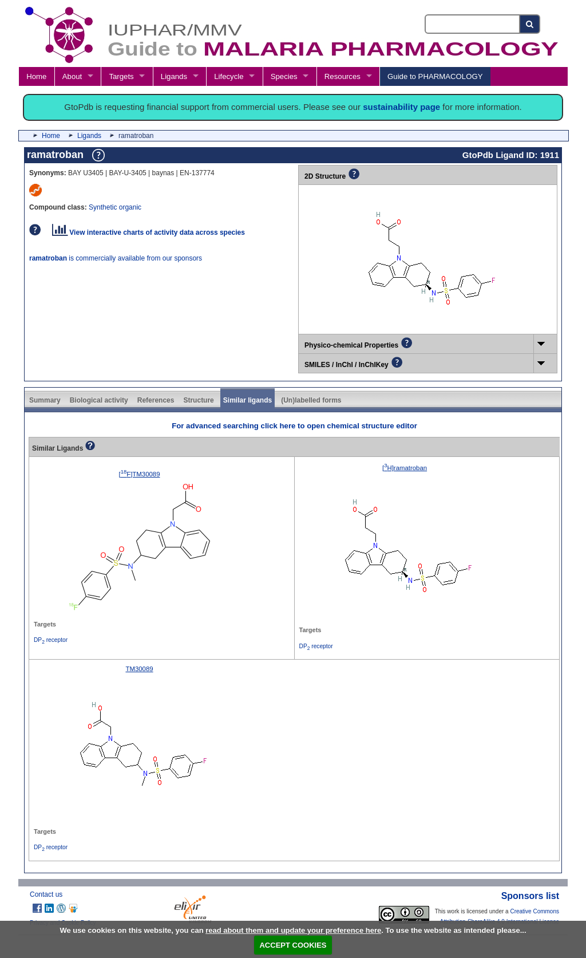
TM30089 (139, 668)
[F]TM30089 (139, 474)
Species (284, 76)
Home (36, 76)
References (156, 400)
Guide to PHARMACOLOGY (434, 76)
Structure (198, 400)
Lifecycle (228, 76)
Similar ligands (247, 400)
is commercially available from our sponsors (115, 258)
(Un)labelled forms (311, 400)
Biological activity (99, 400)
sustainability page (401, 107)
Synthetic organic (115, 207)
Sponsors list (530, 896)
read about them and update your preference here (293, 930)
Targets (121, 76)
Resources (342, 76)
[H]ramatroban (404, 467)
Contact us (46, 894)
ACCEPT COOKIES (292, 945)
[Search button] (530, 24)
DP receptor (51, 640)
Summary (45, 400)
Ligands (174, 76)
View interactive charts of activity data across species (148, 232)
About (72, 76)
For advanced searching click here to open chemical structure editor (294, 425)
